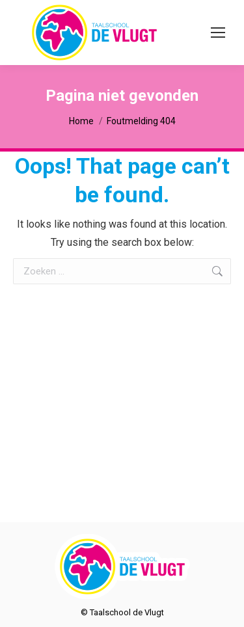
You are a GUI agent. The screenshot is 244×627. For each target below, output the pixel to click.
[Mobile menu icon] (218, 33)
